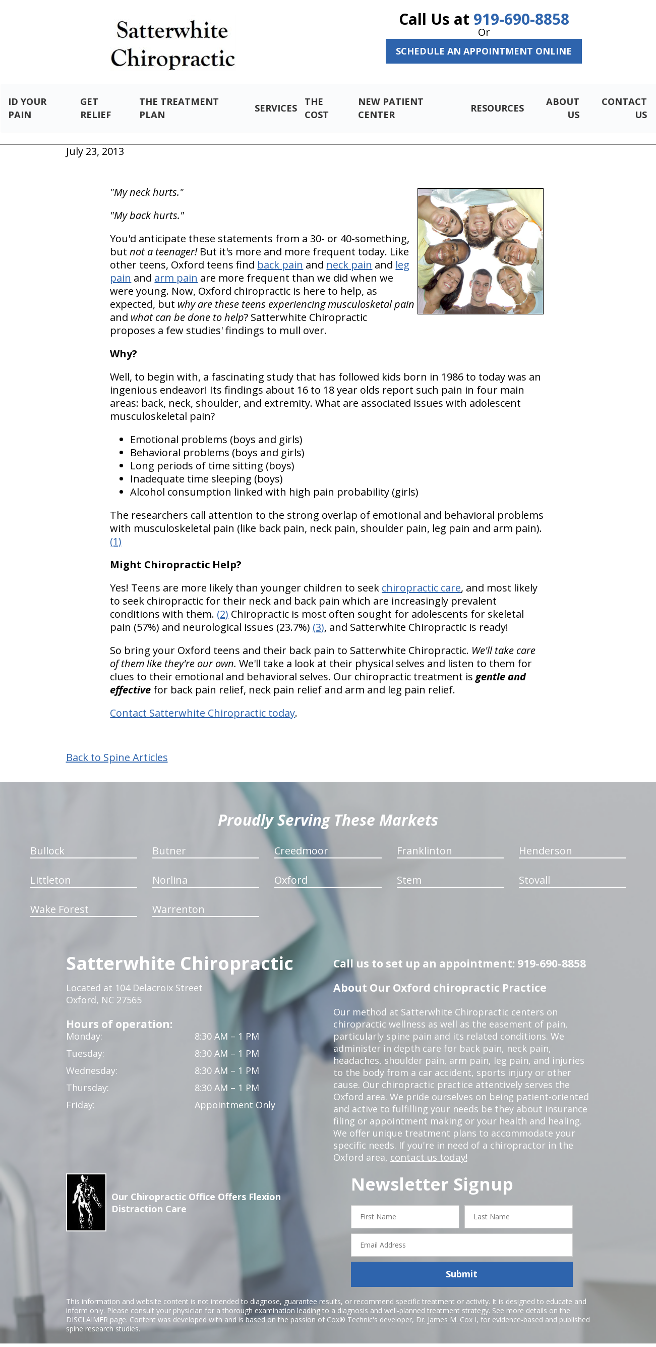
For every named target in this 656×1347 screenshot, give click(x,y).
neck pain (349, 253)
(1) (116, 529)
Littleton (50, 868)
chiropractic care (421, 576)
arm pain (176, 266)
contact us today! (427, 1146)
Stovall (534, 868)
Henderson (545, 839)
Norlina (170, 868)
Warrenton (178, 897)
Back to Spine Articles (117, 745)
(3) (318, 615)
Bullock (47, 839)
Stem (409, 868)
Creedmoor (301, 839)
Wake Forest (59, 897)
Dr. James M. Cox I (446, 1307)
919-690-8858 (521, 19)
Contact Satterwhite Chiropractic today (202, 701)
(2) (222, 602)
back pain (280, 253)
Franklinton (424, 839)
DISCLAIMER (87, 1307)
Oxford (291, 868)
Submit (462, 1262)
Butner (169, 839)
